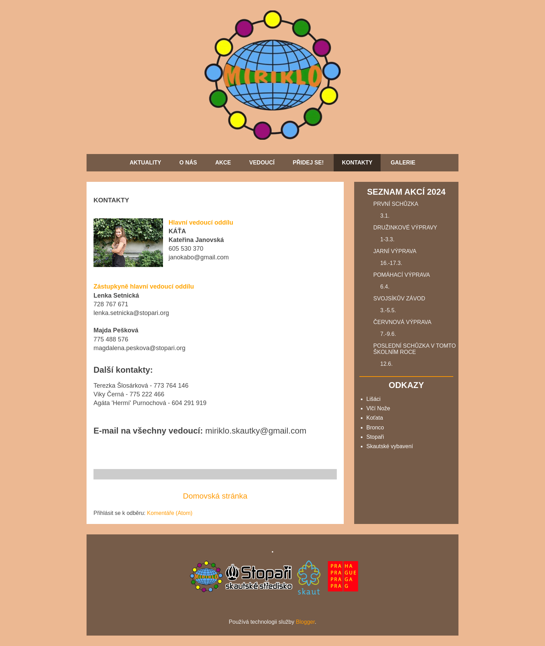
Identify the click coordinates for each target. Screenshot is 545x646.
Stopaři (375, 437)
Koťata (374, 418)
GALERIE (403, 162)
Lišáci (373, 399)
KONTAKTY (357, 162)
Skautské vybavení (389, 446)
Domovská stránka (215, 496)
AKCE (223, 162)
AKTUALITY (145, 162)
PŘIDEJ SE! (308, 162)
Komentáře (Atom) (170, 513)
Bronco (375, 427)
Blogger (305, 622)
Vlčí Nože (378, 408)
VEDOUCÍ (262, 162)
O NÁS (188, 162)
